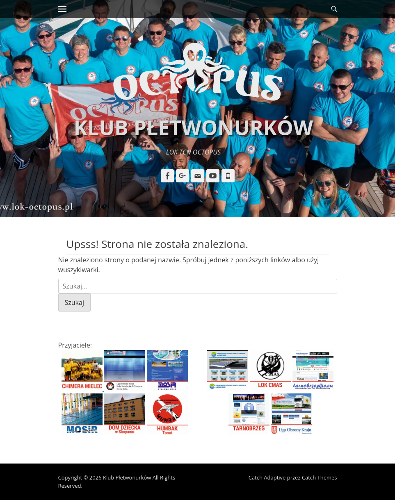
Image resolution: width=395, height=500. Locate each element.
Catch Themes (319, 477)
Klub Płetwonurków (193, 127)
